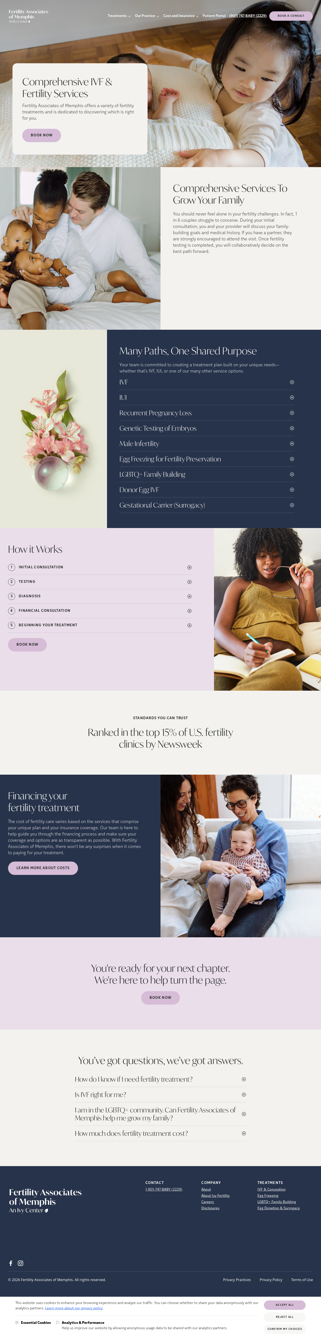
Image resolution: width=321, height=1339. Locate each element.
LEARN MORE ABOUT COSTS (43, 868)
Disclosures (210, 1208)
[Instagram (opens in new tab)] (20, 1263)
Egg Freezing (267, 1196)
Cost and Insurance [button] (179, 16)
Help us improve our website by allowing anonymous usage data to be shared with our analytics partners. (144, 1325)
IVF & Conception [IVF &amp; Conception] (271, 1190)
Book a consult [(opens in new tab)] (291, 16)
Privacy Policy (271, 1279)
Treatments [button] (117, 16)
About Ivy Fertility (215, 1196)
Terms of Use (302, 1279)
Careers (207, 1202)
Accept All (285, 1305)
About (206, 1190)
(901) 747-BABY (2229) (248, 16)
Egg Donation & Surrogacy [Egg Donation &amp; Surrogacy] (278, 1208)
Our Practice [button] (145, 16)
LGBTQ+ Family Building (276, 1202)
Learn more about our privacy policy (74, 1308)
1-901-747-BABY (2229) (163, 1190)
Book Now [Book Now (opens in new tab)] (42, 135)
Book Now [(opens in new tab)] (27, 645)
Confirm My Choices (285, 1329)
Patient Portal (214, 16)
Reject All (285, 1317)
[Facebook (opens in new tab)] (10, 1263)
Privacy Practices (237, 1279)
